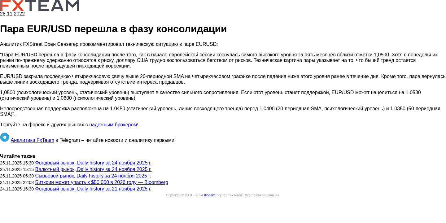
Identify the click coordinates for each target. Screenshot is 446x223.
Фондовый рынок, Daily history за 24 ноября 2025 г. (93, 162)
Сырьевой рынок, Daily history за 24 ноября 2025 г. (93, 175)
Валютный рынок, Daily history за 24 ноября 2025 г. (93, 169)
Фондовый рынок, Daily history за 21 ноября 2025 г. (93, 188)
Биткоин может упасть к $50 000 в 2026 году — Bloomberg (101, 182)
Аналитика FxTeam (32, 140)
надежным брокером (113, 124)
